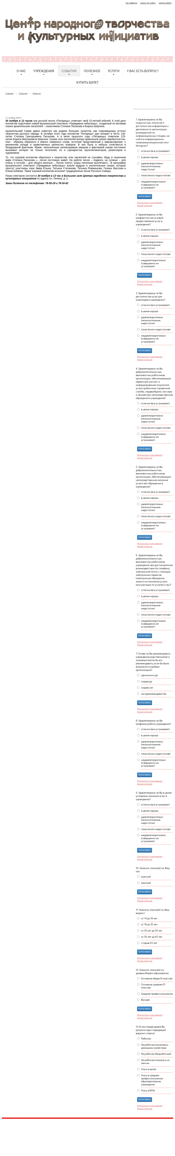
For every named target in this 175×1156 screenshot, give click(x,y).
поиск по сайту (148, 2)
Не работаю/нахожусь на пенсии (155, 1061)
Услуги (113, 71)
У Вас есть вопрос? (142, 71)
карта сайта (165, 2)
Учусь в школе (148, 1069)
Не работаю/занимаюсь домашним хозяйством (154, 1046)
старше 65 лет (149, 943)
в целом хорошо (149, 157)
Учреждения (43, 71)
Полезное (92, 71)
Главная (9, 93)
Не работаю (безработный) (156, 1053)
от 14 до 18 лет (149, 918)
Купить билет (87, 82)
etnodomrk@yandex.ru (90, 1135)
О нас (21, 71)
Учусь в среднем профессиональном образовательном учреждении (152, 1080)
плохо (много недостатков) (155, 175)
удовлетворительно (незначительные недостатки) (152, 166)
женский (146, 882)
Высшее (145, 999)
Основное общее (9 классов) (156, 978)
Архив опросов (144, 205)
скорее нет (147, 687)
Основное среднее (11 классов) (153, 986)
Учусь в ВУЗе (148, 1090)
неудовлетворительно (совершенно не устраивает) (153, 184)
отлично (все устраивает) (155, 151)
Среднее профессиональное (157, 993)
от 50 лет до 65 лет (151, 936)
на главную (131, 2)
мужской (146, 876)
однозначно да (149, 675)
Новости (37, 93)
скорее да (146, 681)
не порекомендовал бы (153, 693)
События (69, 71)
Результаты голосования (149, 202)
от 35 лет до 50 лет (151, 930)
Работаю (146, 1038)
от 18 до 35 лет (149, 924)
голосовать (144, 196)
